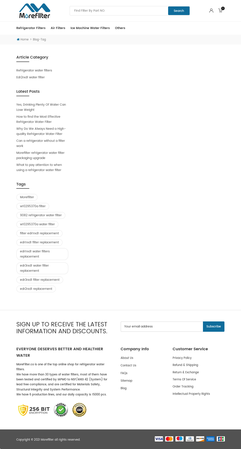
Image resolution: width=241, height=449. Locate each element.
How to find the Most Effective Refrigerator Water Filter (38, 119)
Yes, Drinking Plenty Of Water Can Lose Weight (41, 107)
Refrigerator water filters (34, 70)
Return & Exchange (186, 372)
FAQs (124, 373)
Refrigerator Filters (31, 28)
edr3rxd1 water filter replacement (34, 268)
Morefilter (27, 197)
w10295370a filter (33, 206)
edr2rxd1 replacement (36, 288)
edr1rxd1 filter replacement (39, 242)
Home (23, 39)
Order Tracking (183, 386)
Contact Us (128, 365)
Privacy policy (182, 358)
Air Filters (58, 28)
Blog (124, 388)
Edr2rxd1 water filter (30, 77)
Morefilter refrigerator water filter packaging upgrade (40, 155)
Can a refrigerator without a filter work (40, 143)
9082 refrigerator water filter (41, 215)
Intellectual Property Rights (191, 394)
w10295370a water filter (37, 224)
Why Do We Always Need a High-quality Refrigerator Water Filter (41, 131)
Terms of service (184, 379)
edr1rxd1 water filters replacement (35, 254)
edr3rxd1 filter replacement (40, 279)
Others (120, 28)
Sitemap (126, 381)
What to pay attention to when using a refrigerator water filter (39, 167)
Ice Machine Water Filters (90, 28)
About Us (127, 358)
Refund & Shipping (185, 365)
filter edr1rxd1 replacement (39, 233)
